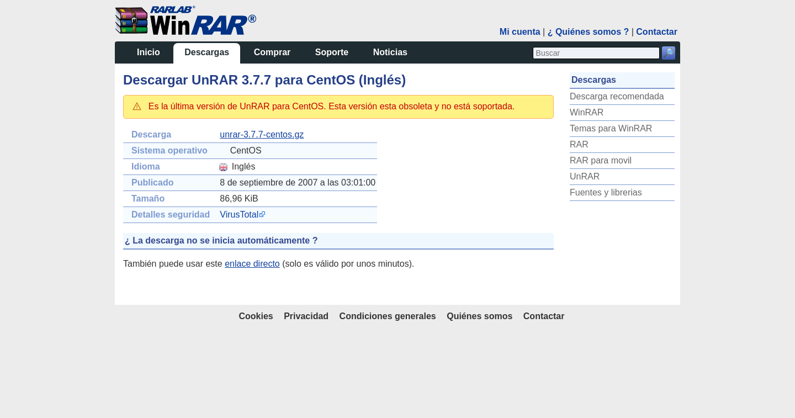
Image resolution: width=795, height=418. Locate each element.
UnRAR (20, 370)
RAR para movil (36, 354)
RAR (15, 338)
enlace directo (132, 251)
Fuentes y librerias (42, 386)
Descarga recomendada (53, 290)
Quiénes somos (479, 406)
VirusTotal (118, 202)
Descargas (31, 44)
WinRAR (22, 306)
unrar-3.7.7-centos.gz (141, 122)
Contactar (544, 406)
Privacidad (306, 406)
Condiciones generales (388, 406)
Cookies (256, 406)
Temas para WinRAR (47, 322)
